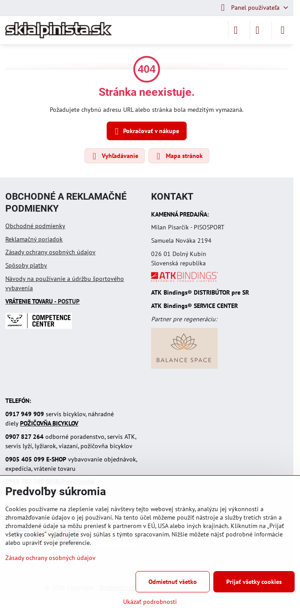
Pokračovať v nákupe (145, 131)
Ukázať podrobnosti (150, 602)
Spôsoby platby (26, 265)
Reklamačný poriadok (34, 239)
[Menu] (282, 30)
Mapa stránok (178, 156)
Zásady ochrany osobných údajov (50, 252)
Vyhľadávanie (114, 156)
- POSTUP (42, 301)
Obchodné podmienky (35, 226)
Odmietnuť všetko (172, 582)
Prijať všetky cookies (254, 582)
